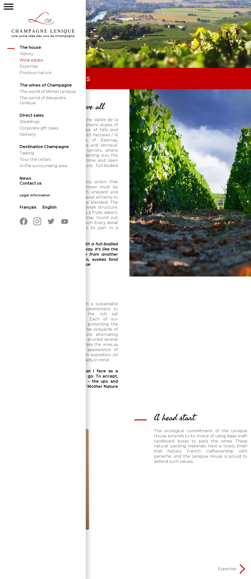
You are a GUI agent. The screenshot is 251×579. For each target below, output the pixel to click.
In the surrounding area (43, 166)
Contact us (31, 183)
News (25, 178)
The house (30, 47)
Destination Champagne (44, 146)
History (26, 53)
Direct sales (32, 115)
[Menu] (8, 7)
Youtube (65, 221)
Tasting (27, 153)
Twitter (51, 221)
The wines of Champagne (46, 85)
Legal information (35, 195)
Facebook (23, 221)
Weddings (29, 121)
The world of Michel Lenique (48, 91)
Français (28, 207)
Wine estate (31, 60)
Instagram (37, 221)
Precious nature (35, 72)
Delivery (28, 134)
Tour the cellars (35, 159)
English (49, 207)
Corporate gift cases (39, 128)
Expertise (29, 66)
